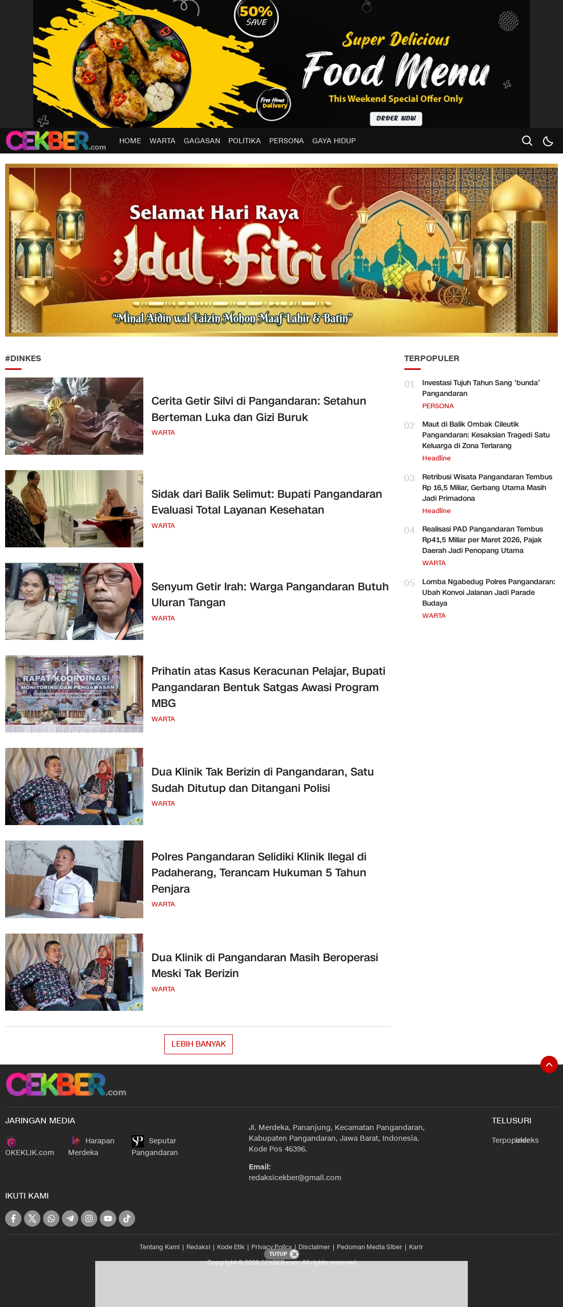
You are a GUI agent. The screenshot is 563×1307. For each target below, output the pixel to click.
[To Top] (549, 1064)
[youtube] (108, 1218)
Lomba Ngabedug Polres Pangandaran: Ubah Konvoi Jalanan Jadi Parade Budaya (488, 592)
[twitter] (32, 1218)
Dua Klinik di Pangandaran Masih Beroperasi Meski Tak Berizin (264, 966)
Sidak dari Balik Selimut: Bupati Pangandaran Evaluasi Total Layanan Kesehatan (266, 502)
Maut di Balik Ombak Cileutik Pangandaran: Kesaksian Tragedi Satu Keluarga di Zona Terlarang (486, 435)
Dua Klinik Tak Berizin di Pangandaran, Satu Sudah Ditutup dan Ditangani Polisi (262, 780)
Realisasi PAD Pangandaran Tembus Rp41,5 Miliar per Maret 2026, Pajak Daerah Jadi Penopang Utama (482, 540)
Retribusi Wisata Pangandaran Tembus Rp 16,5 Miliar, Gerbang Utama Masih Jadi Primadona (487, 487)
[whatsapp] (51, 1218)
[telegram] (70, 1218)
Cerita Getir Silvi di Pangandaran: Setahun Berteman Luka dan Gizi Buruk (258, 409)
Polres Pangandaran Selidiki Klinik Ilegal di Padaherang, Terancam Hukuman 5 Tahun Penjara (258, 873)
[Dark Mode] (547, 140)
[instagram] (89, 1218)
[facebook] (13, 1218)
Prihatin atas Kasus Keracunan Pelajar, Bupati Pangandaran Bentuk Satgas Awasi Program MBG (268, 687)
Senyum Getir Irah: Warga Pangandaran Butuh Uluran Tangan (270, 595)
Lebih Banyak (198, 1044)
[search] (527, 140)
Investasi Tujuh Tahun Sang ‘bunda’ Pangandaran (481, 388)
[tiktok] (127, 1218)
